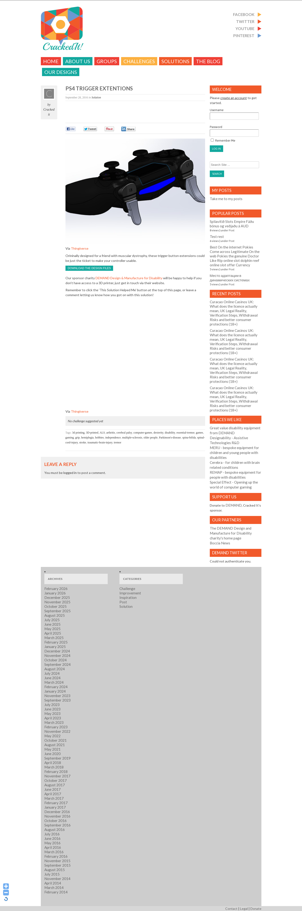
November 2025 (57, 602)
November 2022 (57, 731)
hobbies (99, 437)
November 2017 (57, 776)
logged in (70, 473)
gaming (69, 437)
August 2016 (54, 829)
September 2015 (57, 865)
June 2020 (52, 754)
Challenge (127, 588)
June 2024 (52, 678)
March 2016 (54, 852)
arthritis (110, 432)
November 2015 (57, 861)
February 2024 (56, 687)
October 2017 (55, 780)
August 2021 (54, 745)
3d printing (78, 432)
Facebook (243, 14)
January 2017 (55, 807)
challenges (139, 61)
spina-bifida (189, 437)
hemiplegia (87, 437)
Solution (96, 97)
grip (77, 437)
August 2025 (54, 615)
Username (234, 114)
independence (113, 437)
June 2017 (52, 789)
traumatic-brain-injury (100, 442)
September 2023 (57, 700)
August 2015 (54, 870)
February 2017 (56, 803)
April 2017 (52, 794)
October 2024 (55, 660)
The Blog (208, 61)
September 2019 (57, 758)
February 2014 (56, 892)
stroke (82, 442)
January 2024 (55, 691)
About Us (77, 61)
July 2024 (52, 673)
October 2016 (55, 820)
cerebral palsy (124, 432)
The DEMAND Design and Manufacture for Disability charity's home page (231, 533)
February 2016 (56, 856)
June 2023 (52, 709)
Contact (231, 909)
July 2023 (52, 704)
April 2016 (52, 847)
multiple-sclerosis (132, 437)
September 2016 (57, 825)
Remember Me (223, 140)
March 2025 (54, 638)
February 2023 (56, 727)
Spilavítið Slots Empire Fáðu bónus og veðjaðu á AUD (232, 223)
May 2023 (52, 713)
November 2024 (57, 655)
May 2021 (52, 749)
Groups (107, 61)
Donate (255, 909)
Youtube (245, 28)
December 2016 (57, 812)
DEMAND (234, 505)
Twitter (245, 21)
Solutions (175, 61)
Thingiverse (79, 248)
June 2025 (52, 624)
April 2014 (52, 883)
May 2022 (52, 736)
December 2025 (57, 597)
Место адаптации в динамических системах (230, 277)
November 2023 (57, 696)
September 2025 (57, 611)
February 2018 (56, 771)
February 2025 (56, 642)
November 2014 (57, 878)
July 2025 (52, 620)
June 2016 (52, 838)
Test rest (217, 236)
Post (231, 230)
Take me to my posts (226, 199)
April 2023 (52, 718)
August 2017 (54, 785)
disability (170, 432)
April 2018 (52, 762)
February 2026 (56, 588)
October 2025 (55, 606)
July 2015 (52, 874)
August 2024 (54, 669)
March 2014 (54, 887)
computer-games (143, 432)
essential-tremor (185, 432)
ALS (102, 432)
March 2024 (54, 682)
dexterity (158, 432)
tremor (117, 442)
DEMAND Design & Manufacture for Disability (129, 278)
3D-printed (92, 432)
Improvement (130, 593)
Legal (244, 909)
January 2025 (55, 646)
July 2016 (52, 834)
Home (51, 61)
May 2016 (52, 843)
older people (151, 437)
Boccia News (220, 543)
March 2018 (54, 767)
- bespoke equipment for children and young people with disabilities (234, 453)
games (199, 432)
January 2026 (55, 593)
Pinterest (243, 35)
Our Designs (60, 72)
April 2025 (52, 633)
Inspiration (128, 597)
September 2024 (57, 664)
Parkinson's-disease (170, 437)
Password (234, 131)
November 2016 (57, 816)
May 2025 (52, 629)
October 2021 (55, 740)
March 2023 (54, 722)
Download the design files (89, 268)
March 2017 (54, 798)
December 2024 (57, 651)
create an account (233, 98)
